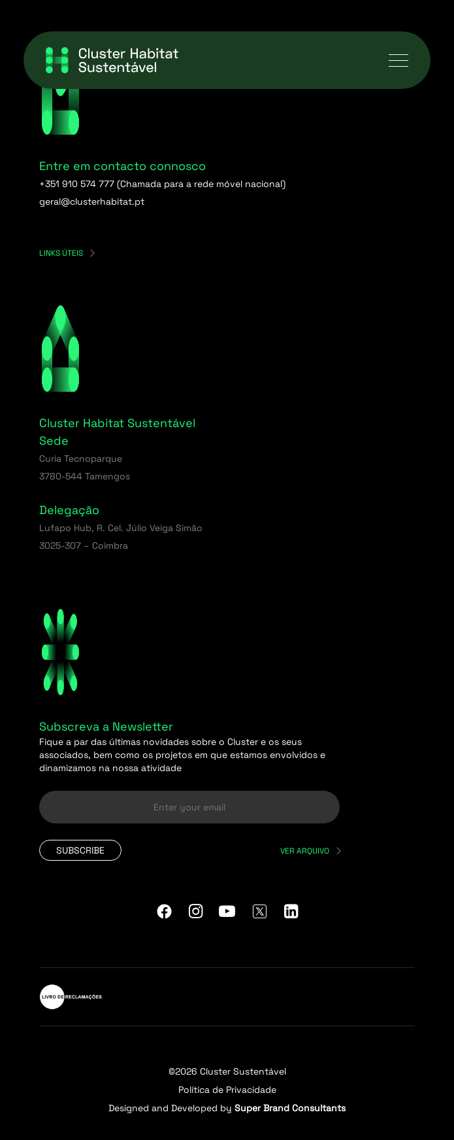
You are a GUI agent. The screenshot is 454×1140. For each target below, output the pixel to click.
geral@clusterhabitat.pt (91, 201)
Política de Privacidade (227, 1090)
